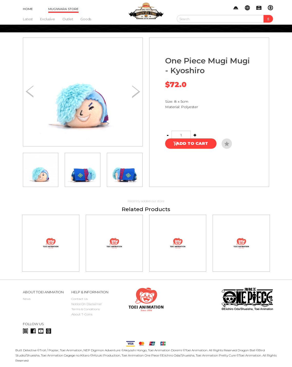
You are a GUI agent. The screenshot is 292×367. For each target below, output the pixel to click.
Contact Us (79, 299)
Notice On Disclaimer (86, 304)
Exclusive (47, 19)
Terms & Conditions (85, 309)
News (27, 299)
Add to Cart (192, 143)
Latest (28, 19)
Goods (85, 19)
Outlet (67, 19)
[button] (136, 92)
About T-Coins (81, 314)
